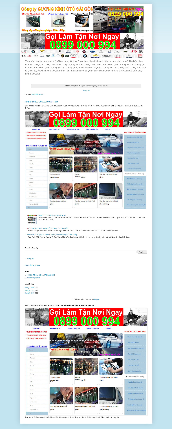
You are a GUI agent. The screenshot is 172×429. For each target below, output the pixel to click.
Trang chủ (85, 90)
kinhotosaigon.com (33, 278)
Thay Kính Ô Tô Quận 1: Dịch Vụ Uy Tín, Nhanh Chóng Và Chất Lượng (52, 235)
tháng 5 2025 (29, 293)
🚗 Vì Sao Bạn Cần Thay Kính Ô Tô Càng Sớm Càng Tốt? (47, 228)
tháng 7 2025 (29, 288)
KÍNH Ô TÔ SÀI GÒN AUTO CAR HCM (41, 102)
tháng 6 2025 (29, 290)
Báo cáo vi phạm (32, 265)
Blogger (97, 299)
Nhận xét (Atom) (37, 94)
